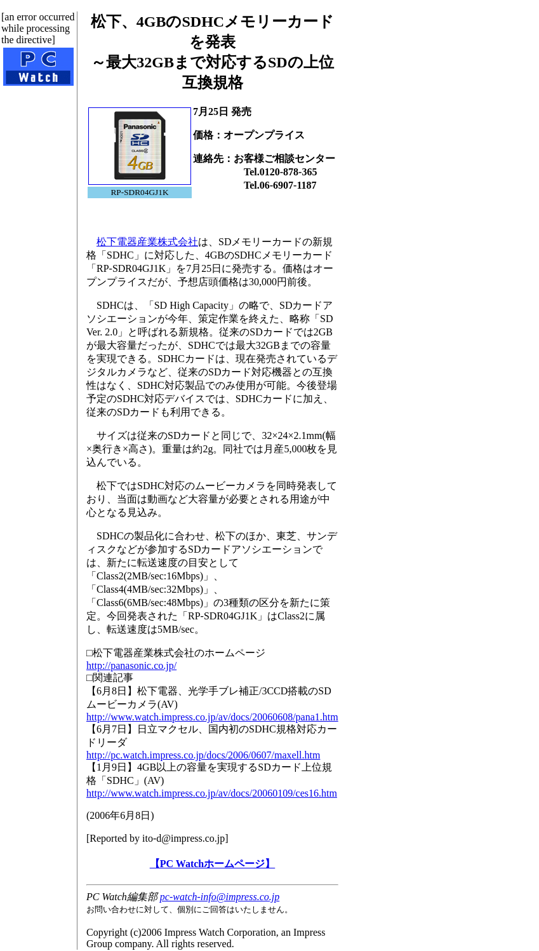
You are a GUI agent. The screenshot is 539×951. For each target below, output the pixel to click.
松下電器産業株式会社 (147, 241)
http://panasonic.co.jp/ (131, 665)
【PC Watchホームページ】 (212, 863)
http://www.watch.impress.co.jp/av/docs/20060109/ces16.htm (211, 793)
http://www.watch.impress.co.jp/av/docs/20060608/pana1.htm (212, 717)
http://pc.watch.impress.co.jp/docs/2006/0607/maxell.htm (203, 755)
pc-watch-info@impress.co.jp (219, 896)
